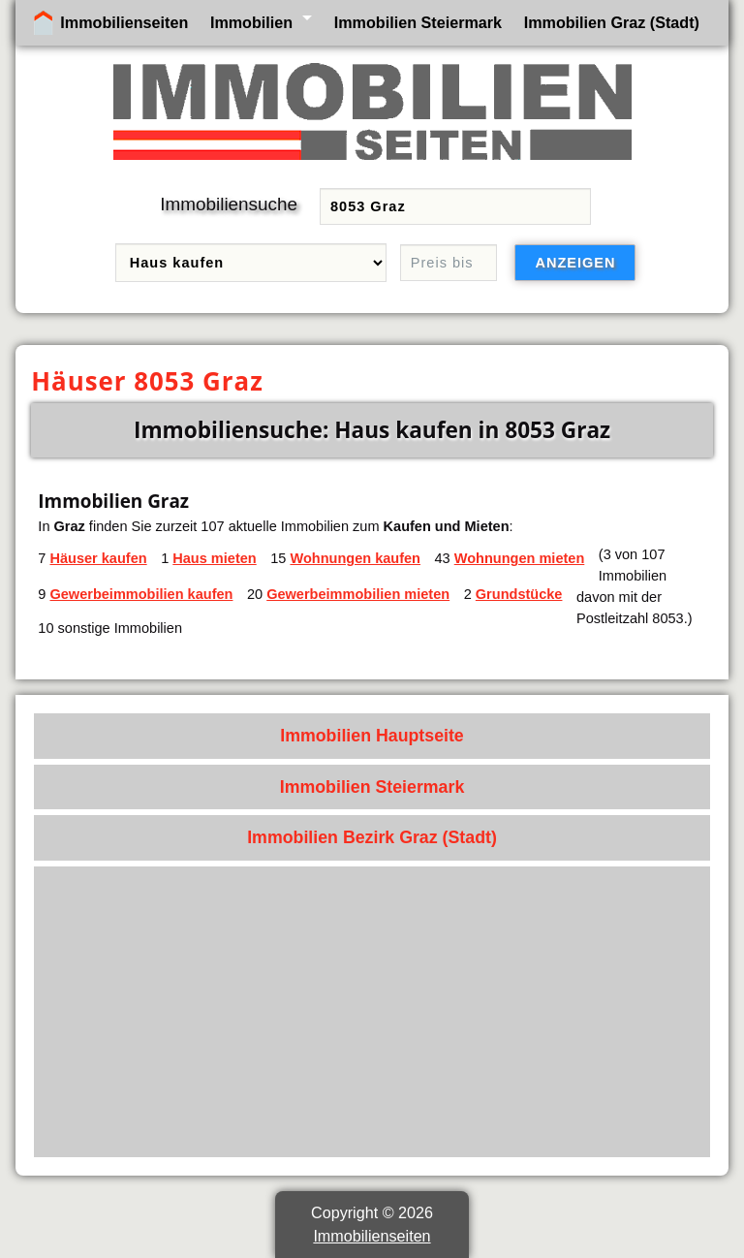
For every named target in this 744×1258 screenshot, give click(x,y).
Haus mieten (214, 558)
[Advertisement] (372, 1012)
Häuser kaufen (97, 558)
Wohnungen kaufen (355, 558)
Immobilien (251, 22)
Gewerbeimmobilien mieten (358, 594)
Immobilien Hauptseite (372, 735)
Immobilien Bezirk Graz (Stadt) (372, 837)
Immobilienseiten (124, 22)
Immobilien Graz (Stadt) (611, 22)
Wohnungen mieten (519, 558)
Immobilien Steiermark (418, 22)
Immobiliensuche (228, 204)
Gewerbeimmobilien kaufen (140, 594)
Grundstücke (519, 594)
